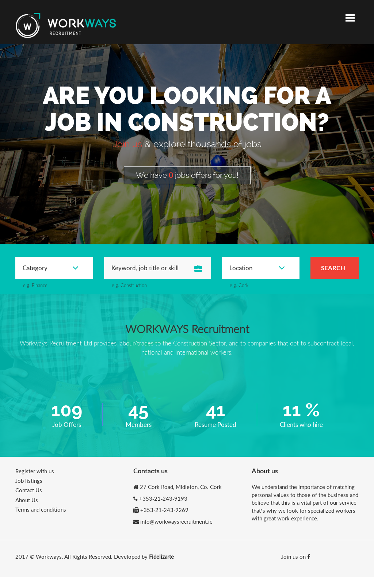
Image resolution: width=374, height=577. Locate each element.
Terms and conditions (40, 509)
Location (257, 268)
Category (51, 268)
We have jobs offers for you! (187, 175)
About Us (26, 500)
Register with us (34, 471)
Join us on (295, 556)
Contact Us (28, 490)
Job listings (28, 480)
